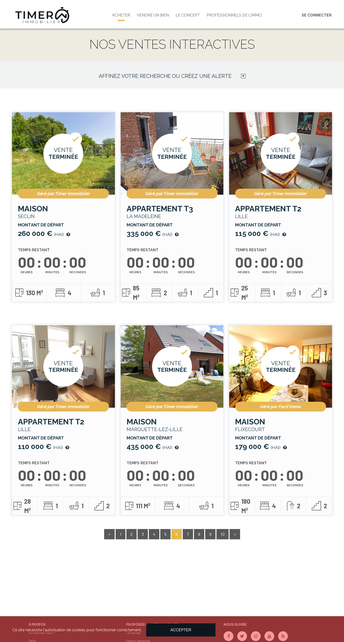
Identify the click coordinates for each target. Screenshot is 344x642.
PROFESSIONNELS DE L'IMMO (234, 15)
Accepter (180, 630)
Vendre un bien (153, 15)
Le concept (188, 15)
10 (222, 534)
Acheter (121, 15)
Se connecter (317, 15)
